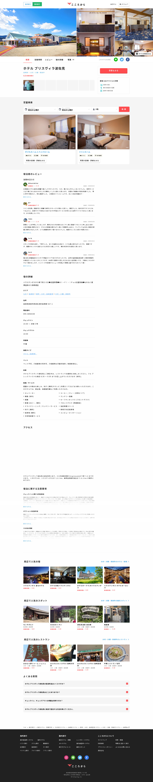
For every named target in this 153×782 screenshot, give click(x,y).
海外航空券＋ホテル (26, 740)
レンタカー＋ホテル (83, 740)
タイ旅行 (46, 747)
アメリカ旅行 (36, 750)
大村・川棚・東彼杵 (37, 72)
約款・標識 (119, 740)
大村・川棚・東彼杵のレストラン (116, 639)
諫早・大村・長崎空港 (44, 294)
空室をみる (113, 70)
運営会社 (101, 750)
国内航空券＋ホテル (83, 743)
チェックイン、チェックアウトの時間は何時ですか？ (44, 701)
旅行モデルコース (65, 747)
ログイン (113, 4)
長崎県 (25, 72)
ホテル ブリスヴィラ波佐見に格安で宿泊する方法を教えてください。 (49, 709)
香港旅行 (34, 747)
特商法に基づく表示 (122, 743)
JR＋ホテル (63, 743)
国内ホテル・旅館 (65, 740)
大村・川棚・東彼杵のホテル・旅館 (115, 561)
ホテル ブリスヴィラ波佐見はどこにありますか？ (42, 692)
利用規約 (101, 743)
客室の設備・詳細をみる (35, 160)
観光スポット (80, 747)
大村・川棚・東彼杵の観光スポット (115, 600)
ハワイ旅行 (23, 743)
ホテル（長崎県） (30, 354)
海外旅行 (28, 4)
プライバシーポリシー (105, 747)
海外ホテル (41, 740)
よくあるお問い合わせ (122, 747)
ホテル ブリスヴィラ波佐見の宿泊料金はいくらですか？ (45, 684)
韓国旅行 (46, 743)
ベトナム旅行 (24, 750)
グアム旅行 (35, 743)
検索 (124, 109)
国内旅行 (37, 4)
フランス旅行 (47, 750)
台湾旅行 (23, 747)
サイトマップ (102, 740)
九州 (25, 294)
